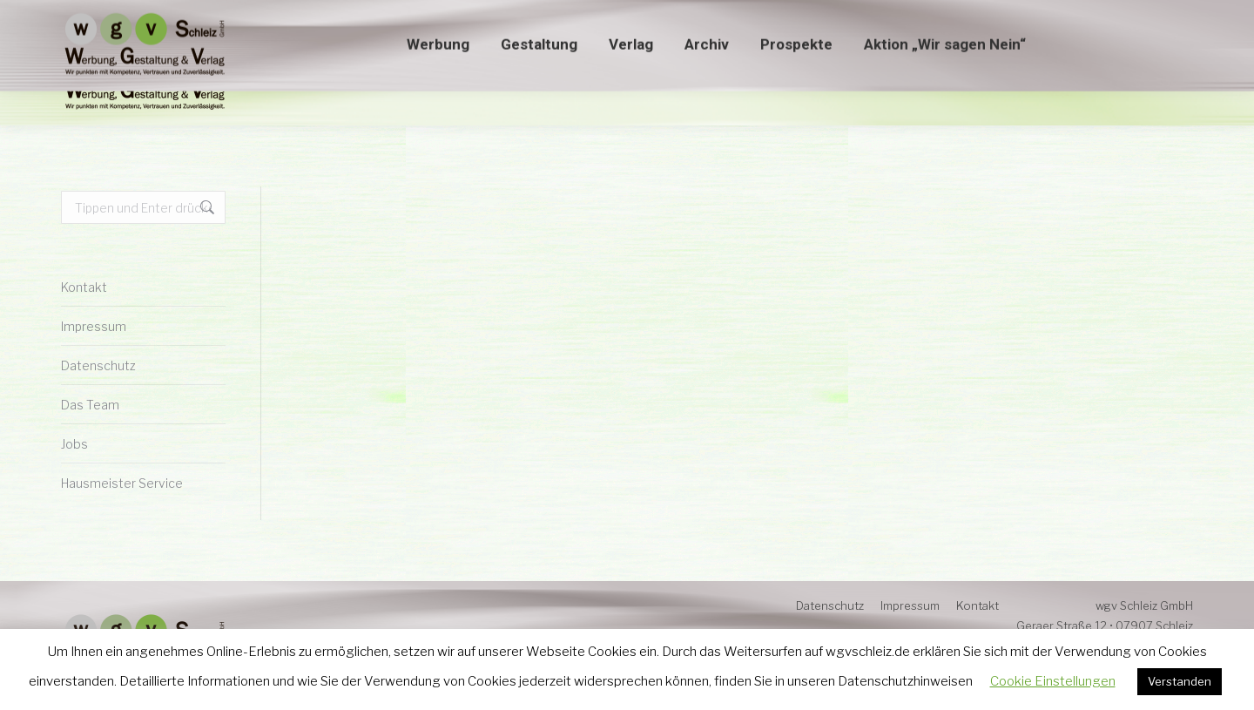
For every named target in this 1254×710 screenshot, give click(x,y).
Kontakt (84, 287)
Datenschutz (98, 365)
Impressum (93, 326)
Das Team (90, 404)
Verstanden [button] (1179, 681)
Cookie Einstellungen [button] (1053, 681)
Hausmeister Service (122, 483)
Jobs (74, 443)
